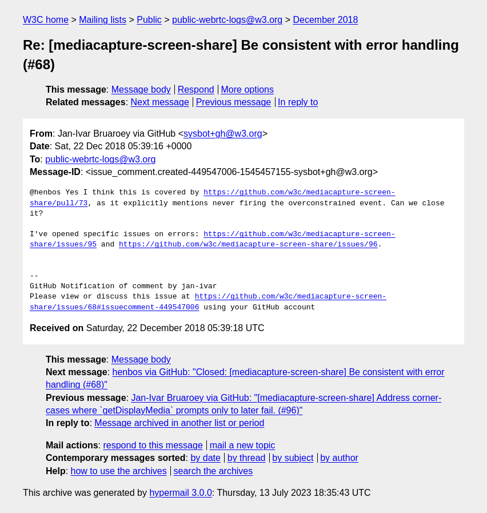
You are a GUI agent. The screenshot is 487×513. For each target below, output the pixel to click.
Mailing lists (102, 20)
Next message (160, 102)
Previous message (234, 102)
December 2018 (325, 20)
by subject (292, 458)
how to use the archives (119, 471)
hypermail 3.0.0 (180, 493)
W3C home (46, 20)
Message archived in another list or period (179, 423)
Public (149, 20)
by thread (246, 458)
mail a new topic (243, 445)
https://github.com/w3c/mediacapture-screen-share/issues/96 (248, 245)
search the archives (213, 471)
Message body (141, 89)
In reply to (298, 102)
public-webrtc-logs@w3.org (227, 20)
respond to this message (152, 445)
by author (339, 458)
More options (247, 89)
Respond (196, 89)
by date (205, 458)
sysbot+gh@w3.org (222, 133)
